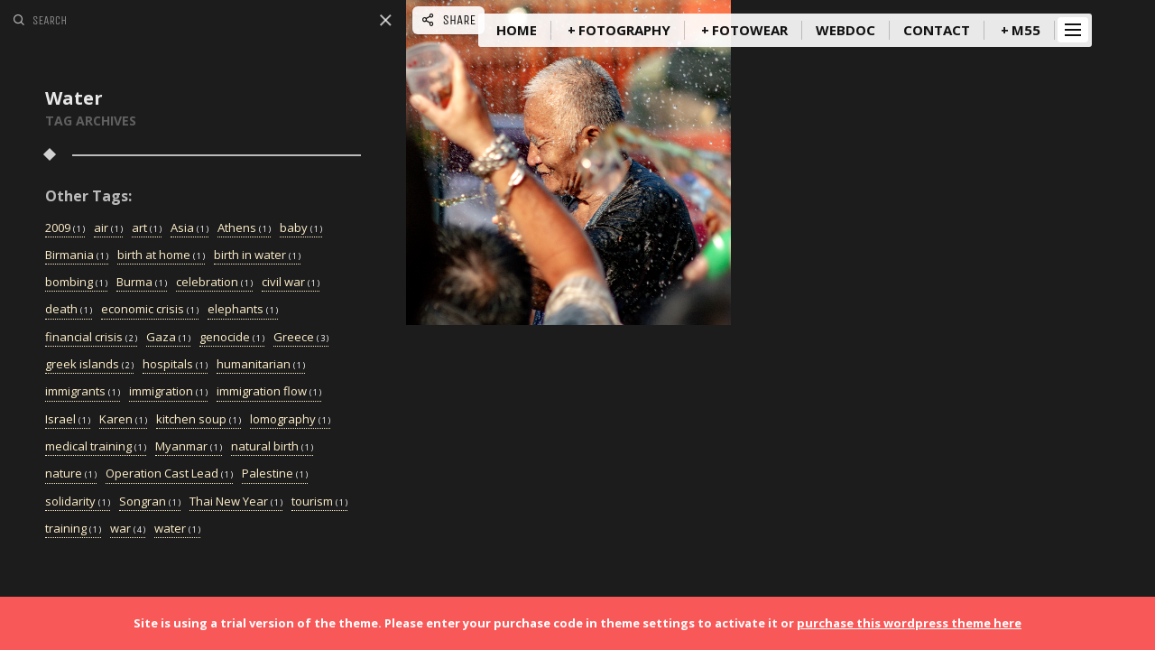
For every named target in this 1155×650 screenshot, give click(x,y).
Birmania (76, 255)
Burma (141, 282)
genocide (231, 337)
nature (71, 474)
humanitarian (261, 365)
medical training (95, 447)
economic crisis (150, 309)
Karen (123, 420)
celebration (214, 282)
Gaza (168, 337)
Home (516, 30)
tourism (319, 502)
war (127, 529)
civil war (290, 282)
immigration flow (269, 392)
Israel (67, 420)
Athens (244, 228)
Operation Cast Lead (169, 474)
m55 (1026, 30)
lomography (290, 420)
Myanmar (188, 447)
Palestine (275, 474)
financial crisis (91, 337)
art (147, 228)
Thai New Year (235, 502)
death (68, 309)
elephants (243, 309)
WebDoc (845, 30)
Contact (936, 30)
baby (301, 228)
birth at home (161, 255)
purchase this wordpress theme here (909, 623)
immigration (168, 392)
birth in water (257, 255)
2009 (65, 228)
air (108, 228)
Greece (300, 337)
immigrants (82, 392)
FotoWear (750, 30)
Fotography (624, 30)
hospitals (175, 365)
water (177, 529)
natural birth (272, 447)
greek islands (89, 365)
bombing (76, 282)
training (73, 529)
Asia (189, 228)
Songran (149, 502)
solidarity (77, 502)
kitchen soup (198, 420)
